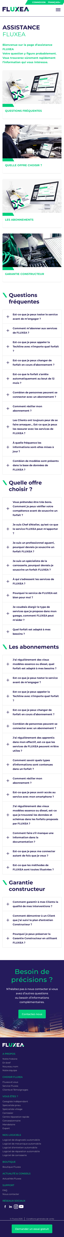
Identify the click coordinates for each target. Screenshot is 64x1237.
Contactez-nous (32, 1014)
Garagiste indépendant (15, 1101)
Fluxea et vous (10, 1082)
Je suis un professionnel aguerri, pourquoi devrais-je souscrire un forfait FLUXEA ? (33, 547)
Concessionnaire (12, 1120)
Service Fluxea (10, 1086)
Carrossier (8, 1113)
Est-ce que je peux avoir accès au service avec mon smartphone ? (34, 794)
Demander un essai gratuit (32, 1228)
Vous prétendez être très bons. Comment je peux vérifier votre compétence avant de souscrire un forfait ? (35, 508)
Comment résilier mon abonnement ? (27, 408)
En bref (6, 1062)
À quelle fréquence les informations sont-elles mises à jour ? (33, 447)
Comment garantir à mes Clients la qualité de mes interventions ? (35, 904)
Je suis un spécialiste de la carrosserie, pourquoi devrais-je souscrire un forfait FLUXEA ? (33, 565)
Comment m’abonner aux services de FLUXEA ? (35, 330)
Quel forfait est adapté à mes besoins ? (31, 631)
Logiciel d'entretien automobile (20, 1147)
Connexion (39, 2)
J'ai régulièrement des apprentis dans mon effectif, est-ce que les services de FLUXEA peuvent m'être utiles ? (36, 744)
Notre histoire (10, 1058)
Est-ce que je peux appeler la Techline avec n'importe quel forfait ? (36, 346)
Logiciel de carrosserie (15, 1155)
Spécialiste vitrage (12, 1109)
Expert (6, 1128)
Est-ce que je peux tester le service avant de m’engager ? (35, 316)
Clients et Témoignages (15, 1089)
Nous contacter (11, 1194)
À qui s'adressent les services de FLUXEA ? (33, 581)
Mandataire (9, 1124)
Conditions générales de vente (40, 1219)
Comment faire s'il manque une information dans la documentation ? (33, 837)
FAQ (5, 1190)
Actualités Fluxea (12, 1178)
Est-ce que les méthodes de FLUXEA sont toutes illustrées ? (33, 867)
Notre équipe (10, 1070)
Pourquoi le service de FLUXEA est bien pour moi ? (35, 595)
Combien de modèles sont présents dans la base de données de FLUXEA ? (36, 465)
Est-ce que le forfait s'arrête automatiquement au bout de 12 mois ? (33, 378)
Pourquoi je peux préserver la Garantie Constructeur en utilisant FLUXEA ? (35, 938)
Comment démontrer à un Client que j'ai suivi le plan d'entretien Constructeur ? (34, 920)
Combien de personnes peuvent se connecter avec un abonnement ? (35, 394)
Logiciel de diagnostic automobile (21, 1139)
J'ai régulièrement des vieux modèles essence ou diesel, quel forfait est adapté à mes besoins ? (34, 664)
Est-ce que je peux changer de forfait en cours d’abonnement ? (33, 362)
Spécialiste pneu (12, 1105)
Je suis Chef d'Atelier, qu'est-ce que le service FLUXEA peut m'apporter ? (35, 529)
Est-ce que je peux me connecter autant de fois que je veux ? (34, 853)
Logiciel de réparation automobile (21, 1151)
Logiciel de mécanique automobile (22, 1143)
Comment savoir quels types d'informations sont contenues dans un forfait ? (33, 764)
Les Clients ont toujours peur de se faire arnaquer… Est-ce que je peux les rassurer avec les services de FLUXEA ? (35, 427)
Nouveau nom (10, 1066)
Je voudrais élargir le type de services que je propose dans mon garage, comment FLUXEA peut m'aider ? (34, 613)
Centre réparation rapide (16, 1116)
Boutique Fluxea (12, 1167)
